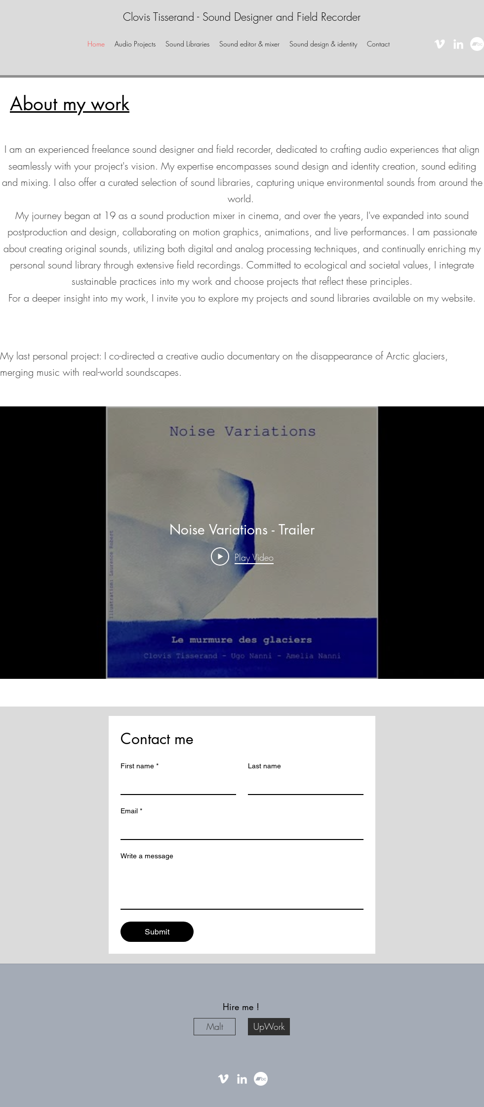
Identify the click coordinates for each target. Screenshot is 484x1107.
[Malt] (215, 1026)
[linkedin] (458, 44)
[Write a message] (242, 886)
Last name (264, 766)
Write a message (147, 856)
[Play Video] (242, 556)
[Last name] (303, 784)
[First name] (175, 784)
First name (140, 766)
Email (131, 811)
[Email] (239, 829)
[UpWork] (269, 1026)
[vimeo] (439, 44)
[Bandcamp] (477, 44)
